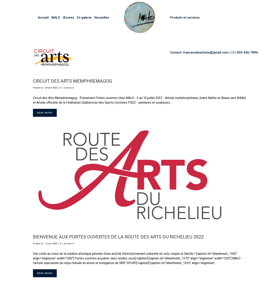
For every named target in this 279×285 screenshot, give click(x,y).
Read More (45, 113)
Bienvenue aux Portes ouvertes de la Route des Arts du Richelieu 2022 (118, 237)
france (70, 88)
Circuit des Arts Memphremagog (72, 81)
